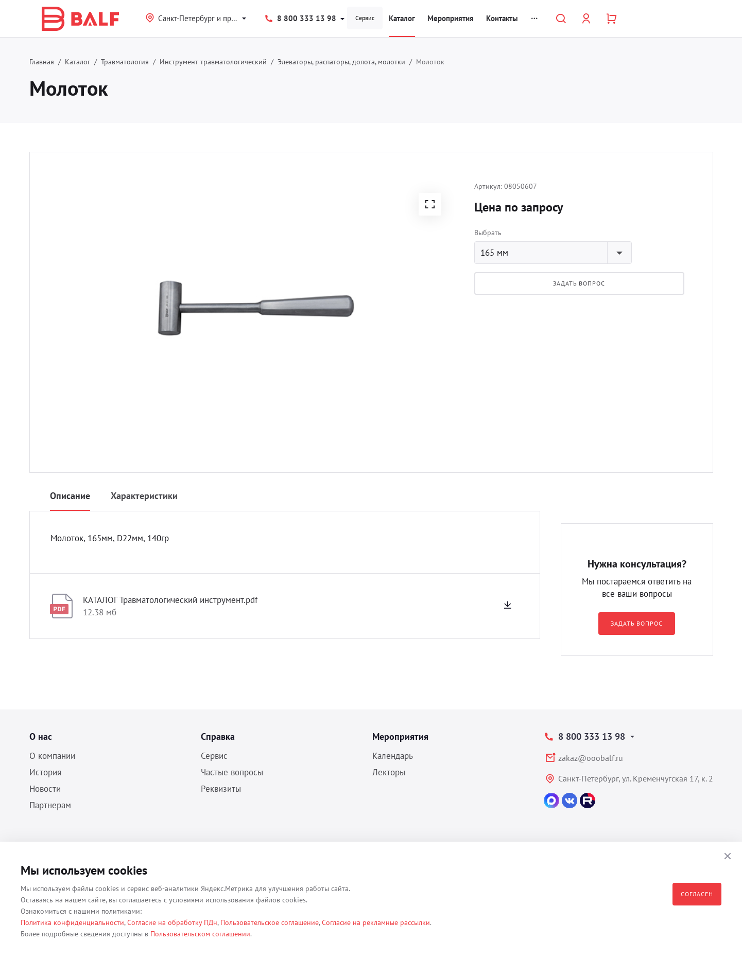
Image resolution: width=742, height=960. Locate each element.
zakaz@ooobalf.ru (590, 758)
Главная (41, 61)
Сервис (364, 18)
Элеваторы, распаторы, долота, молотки (341, 61)
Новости (45, 788)
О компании (52, 755)
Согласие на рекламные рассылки (376, 922)
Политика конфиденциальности (72, 922)
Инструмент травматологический (213, 61)
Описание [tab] (70, 496)
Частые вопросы (232, 772)
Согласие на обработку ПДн (172, 922)
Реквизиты (221, 788)
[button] (430, 204)
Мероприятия (450, 18)
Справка (218, 736)
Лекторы (388, 772)
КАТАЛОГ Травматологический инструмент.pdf (170, 600)
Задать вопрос (579, 283)
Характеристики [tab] (144, 496)
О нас (40, 736)
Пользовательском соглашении (200, 933)
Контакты (502, 18)
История (45, 772)
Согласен (697, 894)
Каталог (402, 18)
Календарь (392, 755)
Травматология (125, 61)
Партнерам (50, 805)
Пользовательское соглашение (269, 922)
